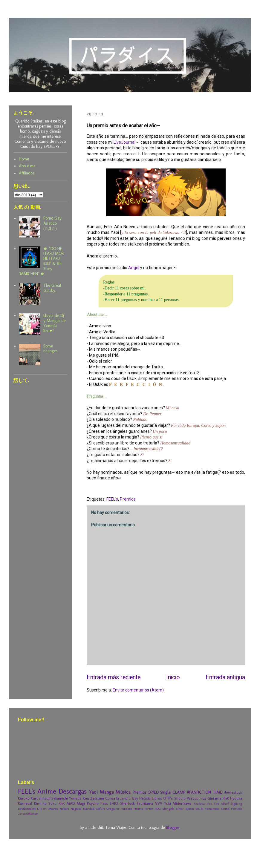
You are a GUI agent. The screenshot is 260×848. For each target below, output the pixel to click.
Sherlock (127, 803)
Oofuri (100, 808)
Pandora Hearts (132, 808)
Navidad (88, 808)
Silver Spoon (185, 808)
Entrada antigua (225, 677)
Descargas (73, 791)
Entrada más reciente (113, 677)
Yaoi (93, 792)
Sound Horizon (231, 808)
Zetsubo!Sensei (28, 814)
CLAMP (178, 792)
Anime (46, 791)
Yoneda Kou (79, 798)
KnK (62, 803)
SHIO (114, 803)
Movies (53, 808)
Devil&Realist (27, 808)
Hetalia (145, 798)
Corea (110, 798)
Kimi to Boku (45, 803)
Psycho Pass (97, 803)
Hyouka (236, 798)
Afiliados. (27, 173)
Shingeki (168, 808)
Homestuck (233, 792)
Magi (81, 803)
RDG (158, 808)
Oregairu (112, 808)
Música (123, 792)
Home (24, 159)
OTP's (168, 798)
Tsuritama (145, 803)
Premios (128, 499)
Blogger (172, 827)
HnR (225, 798)
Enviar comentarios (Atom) (138, 690)
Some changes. (50, 349)
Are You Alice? (218, 803)
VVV (158, 803)
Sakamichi (59, 798)
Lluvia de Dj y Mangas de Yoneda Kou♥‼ (54, 323)
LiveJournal (124, 142)
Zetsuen (97, 798)
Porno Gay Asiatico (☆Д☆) (52, 223)
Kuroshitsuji (40, 798)
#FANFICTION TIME (204, 792)
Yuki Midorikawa (178, 803)
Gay (135, 798)
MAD (71, 803)
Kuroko (24, 798)
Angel (133, 267)
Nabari (64, 808)
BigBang (236, 803)
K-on (43, 808)
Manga (107, 792)
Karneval (25, 803)
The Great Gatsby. (52, 288)
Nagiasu (76, 808)
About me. (27, 165)
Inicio (173, 677)
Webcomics (196, 798)
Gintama (214, 798)
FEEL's (112, 499)
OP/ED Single (159, 792)
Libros (157, 798)
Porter (148, 808)
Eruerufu (123, 798)
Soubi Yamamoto (207, 808)
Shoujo (180, 798)
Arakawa (200, 803)
